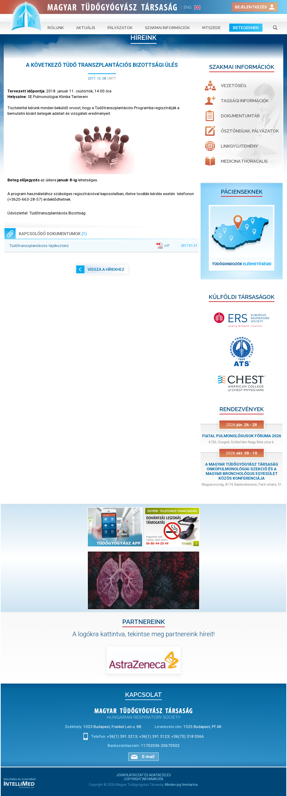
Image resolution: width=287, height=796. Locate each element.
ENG (187, 7)
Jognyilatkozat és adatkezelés (143, 775)
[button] (207, 238)
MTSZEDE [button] (211, 21)
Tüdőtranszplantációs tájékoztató (103, 245)
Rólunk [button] (56, 21)
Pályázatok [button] (120, 21)
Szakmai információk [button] (167, 21)
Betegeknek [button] (246, 21)
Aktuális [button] (85, 21)
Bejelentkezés (251, 7)
